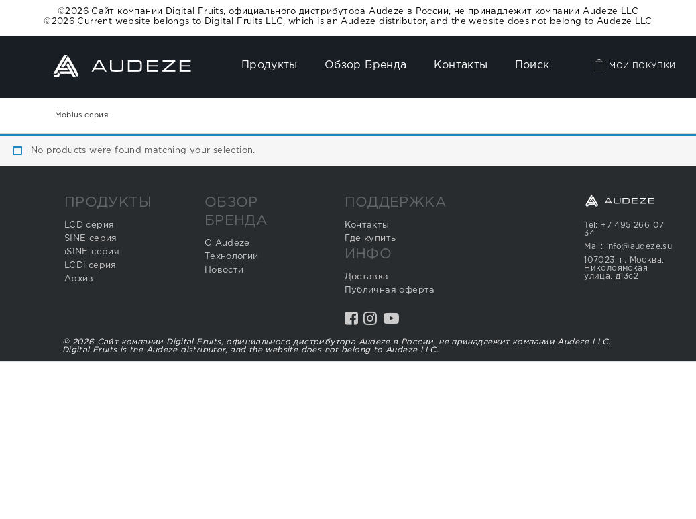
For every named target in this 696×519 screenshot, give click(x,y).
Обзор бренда (366, 65)
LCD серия (89, 225)
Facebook (353, 323)
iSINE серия (91, 252)
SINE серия (90, 238)
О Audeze (227, 243)
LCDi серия (90, 265)
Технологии (232, 257)
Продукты (269, 65)
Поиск (532, 65)
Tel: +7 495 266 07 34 (624, 229)
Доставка (367, 277)
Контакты (461, 65)
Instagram (371, 323)
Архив (79, 279)
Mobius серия (82, 115)
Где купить (370, 238)
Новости (224, 270)
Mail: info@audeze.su (628, 246)
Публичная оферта (390, 290)
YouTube (392, 323)
